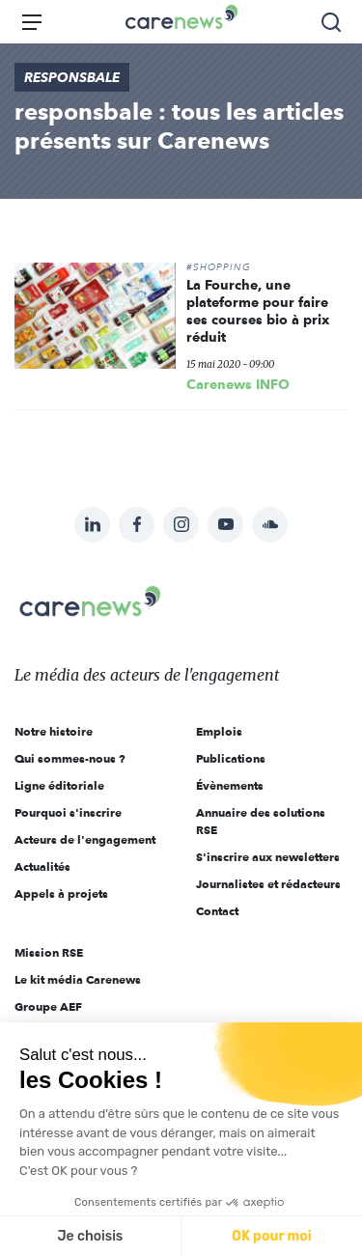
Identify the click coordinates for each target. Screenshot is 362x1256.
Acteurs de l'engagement (84, 839)
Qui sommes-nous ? (69, 758)
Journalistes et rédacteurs (268, 884)
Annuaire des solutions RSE (260, 821)
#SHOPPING (218, 267)
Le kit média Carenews (77, 979)
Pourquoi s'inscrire (68, 812)
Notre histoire (53, 731)
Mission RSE (48, 952)
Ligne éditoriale (59, 785)
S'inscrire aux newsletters (268, 857)
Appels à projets (61, 893)
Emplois (219, 731)
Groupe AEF (48, 1006)
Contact (217, 911)
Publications (230, 758)
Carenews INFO (238, 384)
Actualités (42, 866)
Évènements (230, 785)
